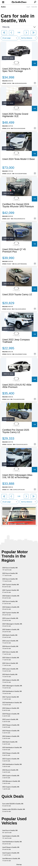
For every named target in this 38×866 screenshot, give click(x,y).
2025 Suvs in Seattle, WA (10, 580)
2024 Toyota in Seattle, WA (10, 585)
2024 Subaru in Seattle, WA (10, 681)
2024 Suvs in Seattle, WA (10, 569)
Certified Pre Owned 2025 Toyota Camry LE (15, 431)
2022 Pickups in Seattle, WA (10, 754)
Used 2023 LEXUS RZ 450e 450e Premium (16, 386)
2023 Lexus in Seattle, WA (10, 619)
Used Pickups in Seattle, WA (10, 848)
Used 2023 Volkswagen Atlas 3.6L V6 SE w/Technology (17, 476)
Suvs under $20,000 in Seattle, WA (12, 805)
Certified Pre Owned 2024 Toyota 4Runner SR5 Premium (18, 205)
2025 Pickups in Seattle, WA (10, 731)
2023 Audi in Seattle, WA (9, 675)
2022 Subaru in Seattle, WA (10, 709)
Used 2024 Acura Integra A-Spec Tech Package (16, 70)
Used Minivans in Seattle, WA (11, 859)
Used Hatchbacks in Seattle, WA (12, 842)
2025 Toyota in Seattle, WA (10, 591)
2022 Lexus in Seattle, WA (10, 720)
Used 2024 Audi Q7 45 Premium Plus (14, 250)
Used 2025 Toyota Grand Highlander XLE (15, 115)
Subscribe (34, 7)
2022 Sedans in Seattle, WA (10, 737)
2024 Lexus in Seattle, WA (10, 670)
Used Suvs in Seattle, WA (10, 831)
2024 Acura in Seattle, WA (10, 647)
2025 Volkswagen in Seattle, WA (12, 687)
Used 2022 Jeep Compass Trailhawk (16, 340)
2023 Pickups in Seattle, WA (10, 726)
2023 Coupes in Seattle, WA (10, 760)
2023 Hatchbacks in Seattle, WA (12, 703)
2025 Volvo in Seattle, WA (10, 664)
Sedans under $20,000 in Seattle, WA (13, 810)
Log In (28, 7)
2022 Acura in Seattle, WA (10, 771)
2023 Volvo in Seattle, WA (10, 653)
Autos (3, 7)
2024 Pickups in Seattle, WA (10, 715)
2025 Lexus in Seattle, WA (10, 642)
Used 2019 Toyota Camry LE (17, 294)
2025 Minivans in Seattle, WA (11, 782)
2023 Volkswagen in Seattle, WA (12, 625)
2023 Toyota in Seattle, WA (10, 613)
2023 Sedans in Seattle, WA (10, 608)
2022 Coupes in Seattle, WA (10, 788)
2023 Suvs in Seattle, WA (10, 574)
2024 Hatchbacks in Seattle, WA (12, 692)
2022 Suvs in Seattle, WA (10, 602)
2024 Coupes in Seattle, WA (10, 776)
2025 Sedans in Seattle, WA (10, 630)
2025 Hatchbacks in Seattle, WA (12, 748)
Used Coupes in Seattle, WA (10, 854)
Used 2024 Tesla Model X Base (18, 159)
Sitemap (19, 864)
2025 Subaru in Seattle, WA (10, 658)
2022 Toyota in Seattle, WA (10, 698)
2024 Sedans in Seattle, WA (10, 597)
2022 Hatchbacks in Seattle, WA (12, 765)
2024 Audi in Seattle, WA (9, 636)
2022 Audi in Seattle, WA (9, 743)
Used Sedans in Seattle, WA (10, 837)
